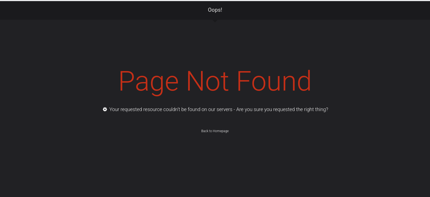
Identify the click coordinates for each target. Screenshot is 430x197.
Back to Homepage (215, 131)
